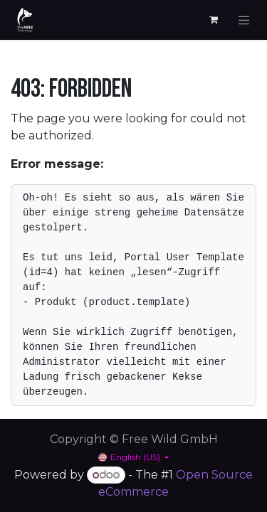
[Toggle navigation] (244, 20)
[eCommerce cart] (213, 20)
